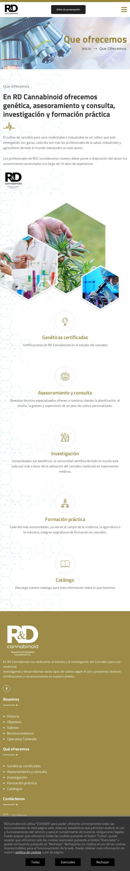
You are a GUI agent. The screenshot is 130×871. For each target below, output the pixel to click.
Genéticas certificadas (24, 766)
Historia (13, 716)
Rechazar (102, 862)
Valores (13, 727)
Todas (35, 862)
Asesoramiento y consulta (27, 771)
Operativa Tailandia (22, 739)
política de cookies (28, 852)
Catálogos (14, 789)
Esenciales (68, 862)
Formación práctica (22, 783)
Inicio (86, 48)
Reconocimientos (20, 733)
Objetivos (14, 722)
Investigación (17, 777)
